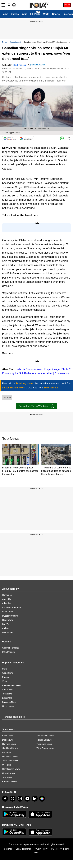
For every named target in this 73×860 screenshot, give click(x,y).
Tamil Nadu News (10, 760)
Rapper (7, 397)
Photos (5, 677)
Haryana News (9, 744)
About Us (6, 599)
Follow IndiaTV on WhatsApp (36, 406)
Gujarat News (8, 773)
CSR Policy (56, 849)
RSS (36, 852)
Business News (9, 702)
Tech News (7, 694)
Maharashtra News (45, 735)
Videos (15, 14)
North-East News (10, 756)
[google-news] (42, 799)
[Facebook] (5, 799)
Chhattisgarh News (11, 769)
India (24, 14)
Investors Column (10, 616)
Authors (5, 628)
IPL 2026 (35, 14)
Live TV (5, 624)
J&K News (7, 777)
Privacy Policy (41, 849)
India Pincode (8, 652)
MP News (6, 752)
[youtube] (27, 799)
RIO (67, 849)
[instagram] (20, 799)
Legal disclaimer (23, 849)
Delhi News (7, 740)
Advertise (6, 603)
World (46, 14)
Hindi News (7, 620)
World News (7, 673)
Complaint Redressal (11, 607)
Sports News (8, 689)
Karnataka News (9, 781)
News (4, 42)
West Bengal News (45, 748)
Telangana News (44, 744)
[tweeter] (12, 799)
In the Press (7, 611)
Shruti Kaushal (19, 65)
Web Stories (7, 632)
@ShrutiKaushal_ (38, 64)
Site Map (8, 849)
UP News (6, 765)
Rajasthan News (44, 740)
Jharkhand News (10, 748)
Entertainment (15, 42)
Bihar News (7, 735)
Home (4, 14)
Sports (56, 14)
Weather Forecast (10, 648)
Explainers (7, 698)
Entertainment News (11, 685)
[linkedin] (35, 799)
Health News (8, 706)
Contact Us (7, 595)
